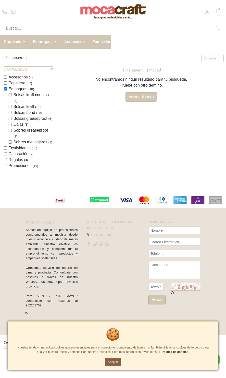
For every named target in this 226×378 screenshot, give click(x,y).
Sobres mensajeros (32, 142)
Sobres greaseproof (30, 133)
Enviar (157, 300)
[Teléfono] (174, 253)
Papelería (20, 83)
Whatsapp (99, 199)
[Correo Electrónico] (174, 242)
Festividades (23, 148)
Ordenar (210, 58)
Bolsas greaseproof (32, 118)
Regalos (18, 160)
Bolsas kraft (27, 107)
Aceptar (113, 362)
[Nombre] (174, 230)
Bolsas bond (27, 112)
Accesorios (21, 77)
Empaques (21, 89)
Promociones (23, 166)
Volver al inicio (141, 97)
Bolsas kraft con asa (31, 98)
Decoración (21, 154)
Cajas (20, 124)
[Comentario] (174, 270)
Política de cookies (175, 352)
